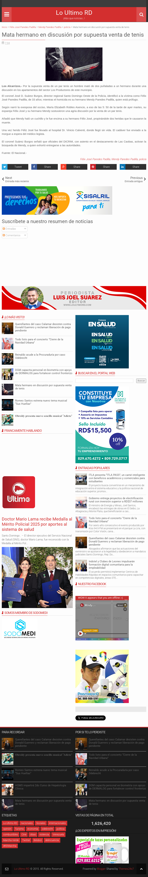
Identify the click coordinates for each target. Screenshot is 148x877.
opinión (7, 828)
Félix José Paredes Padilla (95, 159)
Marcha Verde (11, 840)
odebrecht (47, 828)
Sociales (40, 823)
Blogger (101, 868)
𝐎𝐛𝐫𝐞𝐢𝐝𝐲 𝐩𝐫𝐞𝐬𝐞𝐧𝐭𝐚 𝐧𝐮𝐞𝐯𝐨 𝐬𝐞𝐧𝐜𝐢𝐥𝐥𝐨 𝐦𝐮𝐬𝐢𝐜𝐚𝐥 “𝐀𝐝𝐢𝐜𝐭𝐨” (43, 416)
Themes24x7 (126, 868)
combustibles (10, 834)
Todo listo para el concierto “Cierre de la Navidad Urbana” (113, 756)
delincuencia (52, 840)
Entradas (9, 228)
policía (142, 159)
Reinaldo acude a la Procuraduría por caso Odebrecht (114, 771)
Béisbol (38, 840)
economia (32, 828)
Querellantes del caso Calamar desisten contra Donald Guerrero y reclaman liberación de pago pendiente (116, 541)
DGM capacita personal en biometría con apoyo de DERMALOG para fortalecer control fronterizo (43, 371)
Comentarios (11, 235)
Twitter (26, 840)
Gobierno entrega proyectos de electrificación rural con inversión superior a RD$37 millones (116, 500)
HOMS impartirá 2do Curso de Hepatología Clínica (40, 787)
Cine (24, 834)
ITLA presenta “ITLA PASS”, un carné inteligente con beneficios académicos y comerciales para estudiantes (117, 478)
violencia (44, 834)
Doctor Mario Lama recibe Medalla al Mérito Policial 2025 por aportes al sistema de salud (37, 524)
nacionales (27, 823)
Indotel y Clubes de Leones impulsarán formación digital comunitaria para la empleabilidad (112, 564)
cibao (33, 834)
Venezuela (58, 834)
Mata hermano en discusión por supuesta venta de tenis (73, 34)
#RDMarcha (9, 845)
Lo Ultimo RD (74, 12)
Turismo (19, 828)
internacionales (57, 823)
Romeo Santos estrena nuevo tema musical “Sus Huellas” (41, 771)
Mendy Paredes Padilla (124, 159)
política (61, 828)
